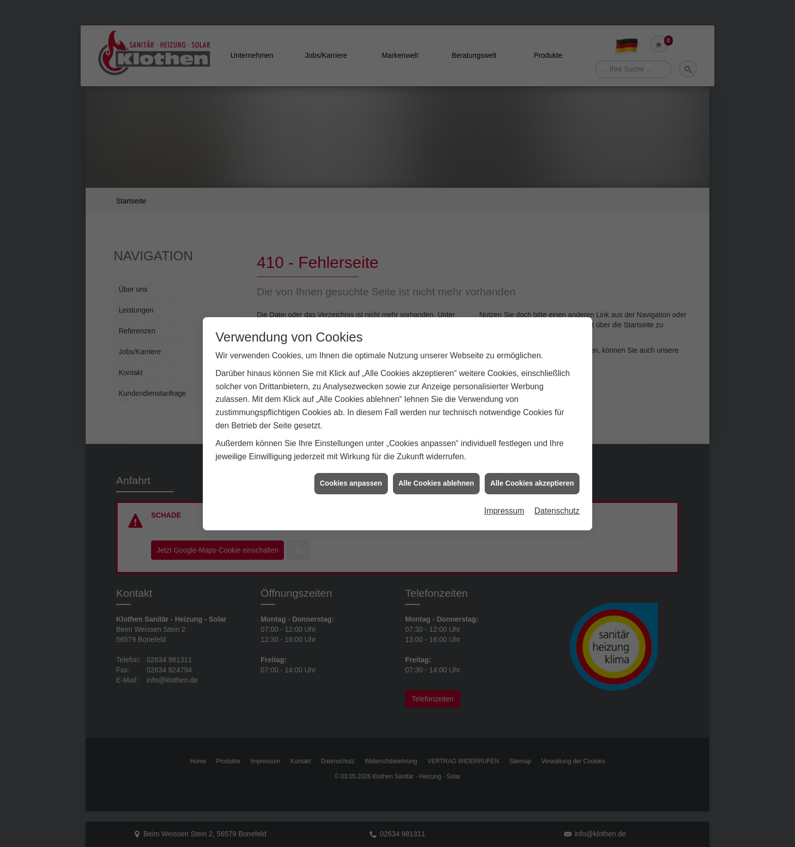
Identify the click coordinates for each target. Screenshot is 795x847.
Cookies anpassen (351, 470)
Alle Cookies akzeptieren (532, 470)
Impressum (504, 497)
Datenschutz (557, 497)
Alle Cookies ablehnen (436, 470)
